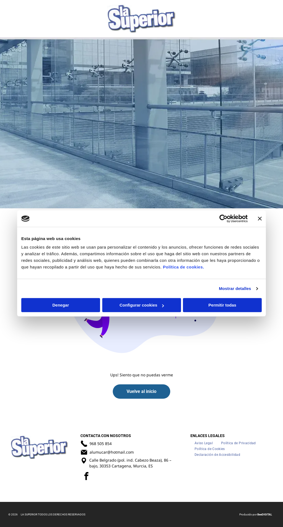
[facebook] (86, 477)
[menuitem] (203, 443)
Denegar (60, 305)
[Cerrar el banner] (260, 218)
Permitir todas (222, 305)
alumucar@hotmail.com (112, 452)
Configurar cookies (141, 305)
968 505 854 (101, 443)
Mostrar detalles (235, 288)
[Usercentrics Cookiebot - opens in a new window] (223, 218)
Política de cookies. (183, 267)
